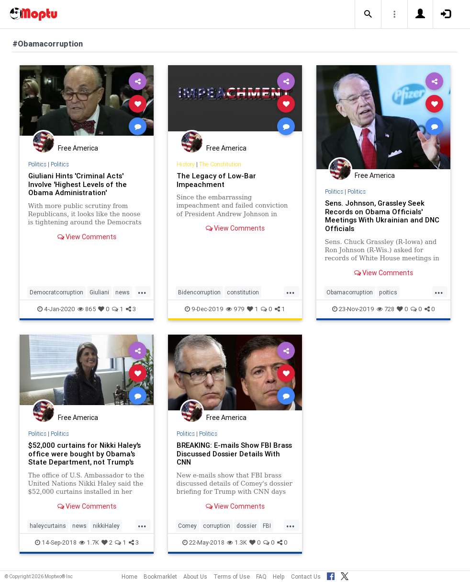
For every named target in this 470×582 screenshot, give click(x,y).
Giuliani (99, 292)
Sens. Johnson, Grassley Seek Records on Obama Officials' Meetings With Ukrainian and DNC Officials (382, 215)
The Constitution (220, 164)
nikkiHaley (106, 525)
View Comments (86, 237)
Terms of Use (231, 576)
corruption (216, 525)
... (142, 291)
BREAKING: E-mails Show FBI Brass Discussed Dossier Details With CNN (234, 454)
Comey (187, 525)
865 (87, 309)
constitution (243, 292)
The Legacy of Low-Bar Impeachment (216, 180)
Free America (78, 148)
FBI (267, 525)
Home (129, 576)
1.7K (89, 542)
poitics (388, 292)
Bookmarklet (160, 576)
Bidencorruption (199, 292)
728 (385, 309)
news (122, 292)
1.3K (237, 542)
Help (279, 576)
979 (235, 309)
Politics (37, 164)
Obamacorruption (349, 292)
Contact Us (306, 576)
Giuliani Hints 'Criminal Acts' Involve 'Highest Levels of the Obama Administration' (77, 184)
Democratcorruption (56, 292)
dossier (246, 525)
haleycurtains (48, 525)
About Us (195, 576)
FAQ (261, 576)
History (186, 164)
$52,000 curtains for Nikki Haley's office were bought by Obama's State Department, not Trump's (84, 454)
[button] (368, 14)
